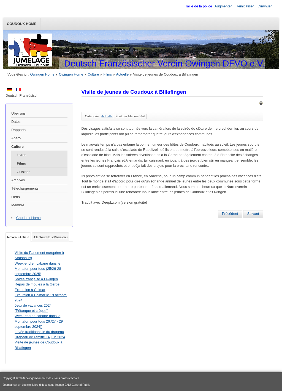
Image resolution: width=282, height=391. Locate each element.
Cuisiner (23, 172)
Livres (21, 155)
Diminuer (265, 6)
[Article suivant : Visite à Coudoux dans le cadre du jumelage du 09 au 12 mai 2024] (253, 213)
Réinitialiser (245, 6)
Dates (15, 122)
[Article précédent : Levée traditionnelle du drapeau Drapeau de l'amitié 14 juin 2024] (230, 213)
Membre (17, 205)
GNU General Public (77, 384)
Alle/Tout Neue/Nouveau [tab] (50, 237)
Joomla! (8, 384)
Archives (18, 180)
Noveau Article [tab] (18, 237)
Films (108, 74)
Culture (93, 74)
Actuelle (122, 74)
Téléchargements (25, 188)
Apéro (16, 138)
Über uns (18, 113)
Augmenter (223, 6)
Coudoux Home (21, 24)
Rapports (18, 130)
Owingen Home (42, 74)
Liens (15, 197)
